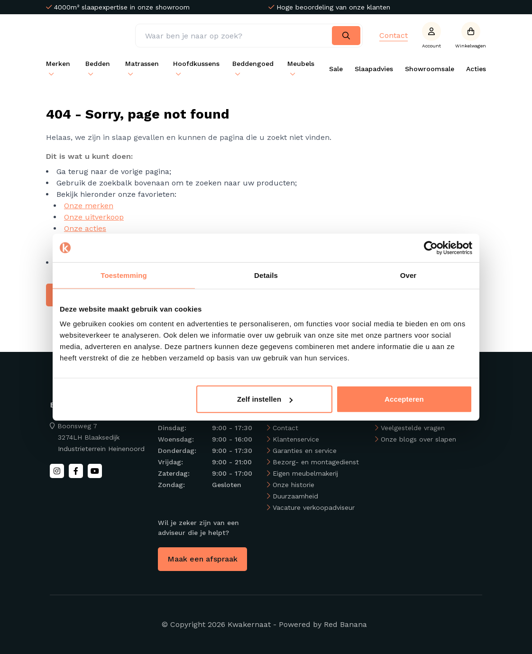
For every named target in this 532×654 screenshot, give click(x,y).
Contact (393, 35)
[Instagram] (57, 471)
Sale (336, 69)
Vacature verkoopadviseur (314, 507)
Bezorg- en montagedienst (316, 462)
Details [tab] (266, 275)
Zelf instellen (265, 399)
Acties (476, 69)
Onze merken (88, 205)
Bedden (97, 63)
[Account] (431, 35)
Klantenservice (296, 439)
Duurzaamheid (295, 496)
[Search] (346, 35)
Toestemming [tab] (124, 275)
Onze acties (85, 228)
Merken (58, 63)
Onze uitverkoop (94, 216)
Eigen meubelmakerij (305, 473)
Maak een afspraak (202, 558)
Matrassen (142, 63)
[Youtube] (95, 471)
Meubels (300, 63)
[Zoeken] (249, 35)
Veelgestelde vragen (413, 428)
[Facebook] (76, 471)
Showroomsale (429, 69)
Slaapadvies (374, 69)
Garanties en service (305, 450)
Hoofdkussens (196, 63)
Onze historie (293, 484)
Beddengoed (253, 63)
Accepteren (404, 399)
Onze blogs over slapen (418, 439)
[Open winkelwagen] (470, 35)
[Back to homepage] (90, 35)
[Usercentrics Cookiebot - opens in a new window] (430, 247)
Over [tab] (408, 275)
